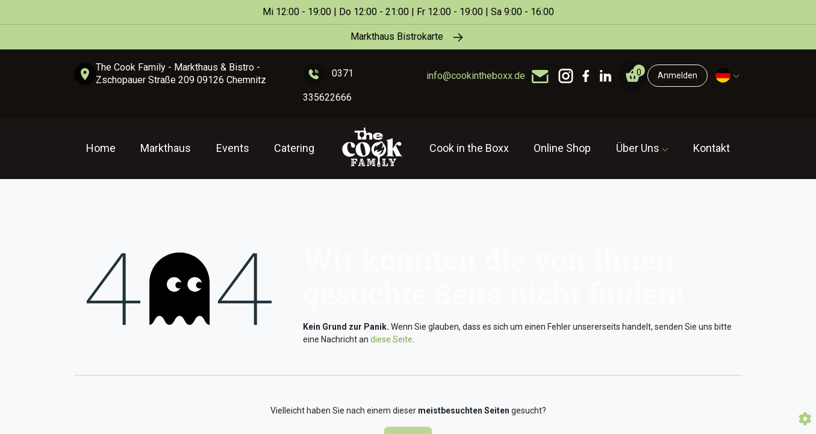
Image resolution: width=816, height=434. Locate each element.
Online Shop (562, 148)
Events (232, 148)
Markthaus (165, 148)
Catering (294, 148)
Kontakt (711, 148)
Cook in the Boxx (469, 148)
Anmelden (677, 75)
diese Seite (391, 339)
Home (101, 148)
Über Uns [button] (639, 148)
